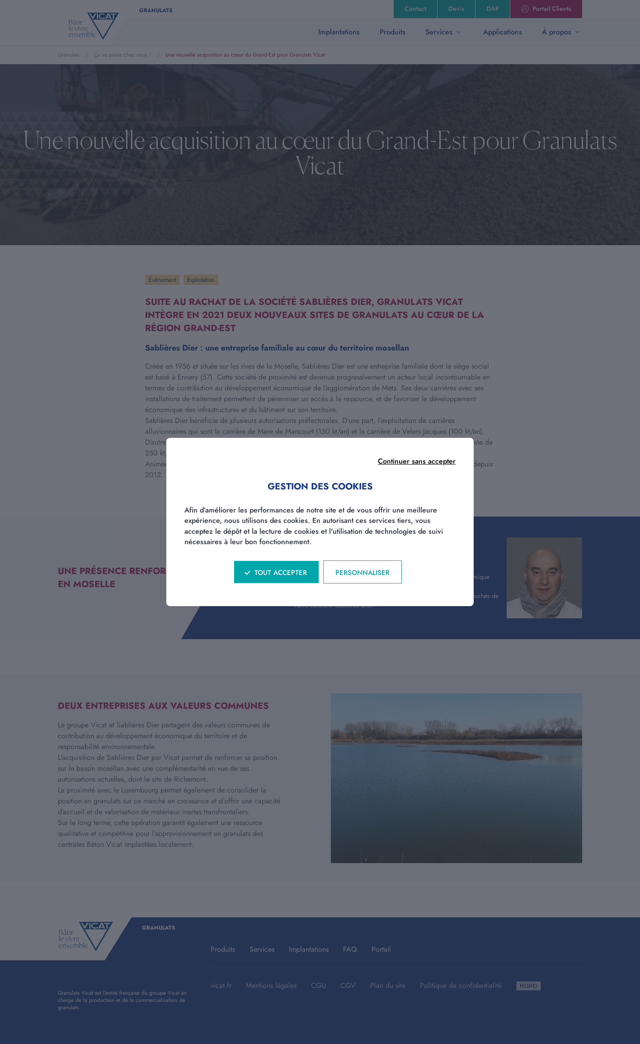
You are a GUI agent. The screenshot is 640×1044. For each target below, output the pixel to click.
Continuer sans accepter (417, 461)
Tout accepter (280, 573)
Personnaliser (362, 573)
